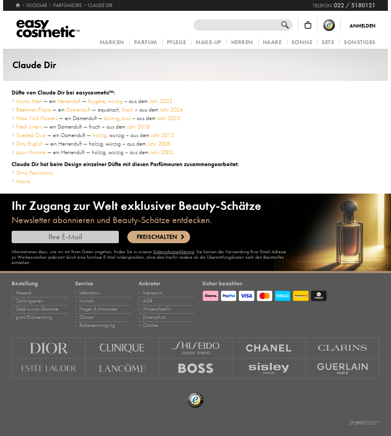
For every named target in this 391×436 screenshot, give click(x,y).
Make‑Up (208, 42)
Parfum (145, 42)
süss (126, 118)
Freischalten (157, 237)
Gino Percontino (34, 172)
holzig (99, 135)
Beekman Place (33, 109)
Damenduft (78, 109)
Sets (328, 42)
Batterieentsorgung (97, 325)
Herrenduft (69, 101)
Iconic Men (29, 101)
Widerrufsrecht (156, 309)
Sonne (302, 42)
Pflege (176, 42)
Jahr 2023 (168, 118)
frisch (127, 109)
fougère (96, 101)
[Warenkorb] (308, 25)
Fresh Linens (29, 126)
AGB (148, 301)
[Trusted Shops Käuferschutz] (329, 25)
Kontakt (86, 301)
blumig (111, 118)
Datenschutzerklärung (173, 251)
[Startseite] (17, 2)
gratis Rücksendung (34, 317)
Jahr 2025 (160, 101)
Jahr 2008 (158, 143)
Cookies (150, 325)
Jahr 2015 (162, 135)
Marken (111, 42)
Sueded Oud (31, 135)
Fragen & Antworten (98, 309)
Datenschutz (154, 317)
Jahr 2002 (161, 152)
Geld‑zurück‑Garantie (37, 309)
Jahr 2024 (171, 109)
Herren (242, 42)
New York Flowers (36, 118)
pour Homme (31, 152)
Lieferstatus (89, 293)
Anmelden (363, 26)
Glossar (86, 317)
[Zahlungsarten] (290, 295)
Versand (23, 293)
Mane (23, 181)
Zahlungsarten (29, 301)
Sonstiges (360, 42)
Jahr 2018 (138, 126)
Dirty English (29, 143)
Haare (272, 42)
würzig (115, 101)
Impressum (152, 293)
